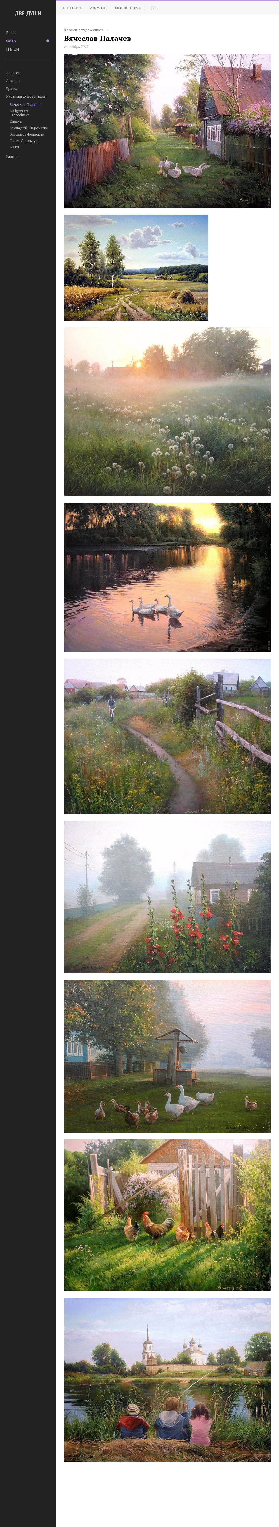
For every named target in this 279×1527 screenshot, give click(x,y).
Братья (12, 88)
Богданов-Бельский (27, 134)
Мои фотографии (130, 8)
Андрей (13, 80)
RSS (155, 8)
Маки (14, 147)
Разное (12, 156)
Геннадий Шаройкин (29, 127)
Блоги (11, 32)
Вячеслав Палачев (25, 104)
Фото (27, 41)
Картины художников (25, 96)
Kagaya (16, 121)
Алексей (13, 72)
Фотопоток (73, 8)
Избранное (99, 8)
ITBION (12, 49)
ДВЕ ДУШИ (28, 13)
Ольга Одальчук (24, 140)
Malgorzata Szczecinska (20, 112)
